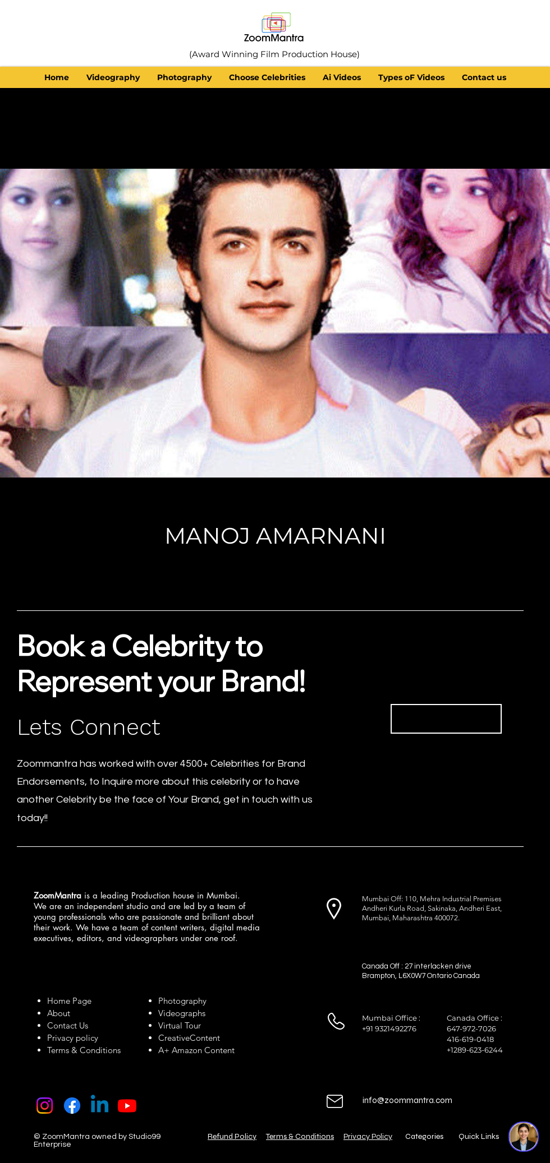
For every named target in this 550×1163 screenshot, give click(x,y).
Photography (182, 1000)
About (61, 1013)
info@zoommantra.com (407, 1100)
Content (205, 1037)
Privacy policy (72, 1037)
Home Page (69, 1000)
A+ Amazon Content (196, 1050)
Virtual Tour (179, 1025)
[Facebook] (72, 1105)
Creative (174, 1037)
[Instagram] (45, 1105)
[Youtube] (127, 1105)
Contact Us (67, 1025)
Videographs (181, 1013)
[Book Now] (446, 719)
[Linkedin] (100, 1105)
